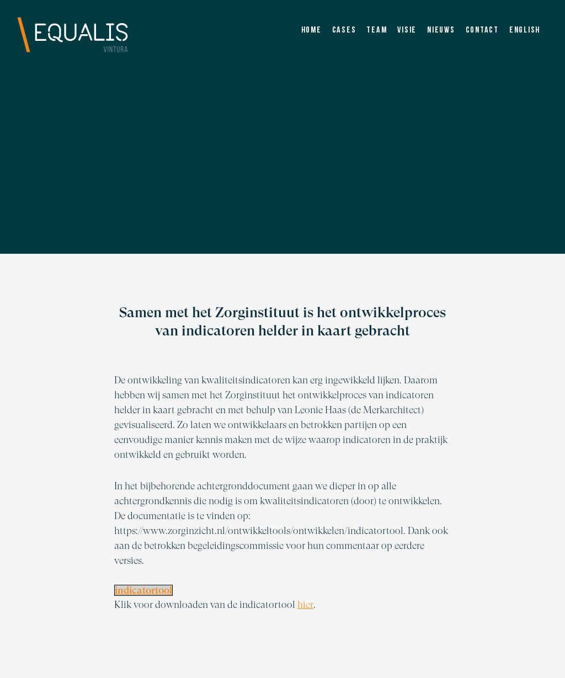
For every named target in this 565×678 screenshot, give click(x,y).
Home (311, 30)
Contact (482, 30)
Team (376, 30)
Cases (344, 30)
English (524, 30)
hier (305, 604)
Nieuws (441, 30)
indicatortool (143, 590)
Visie (407, 30)
